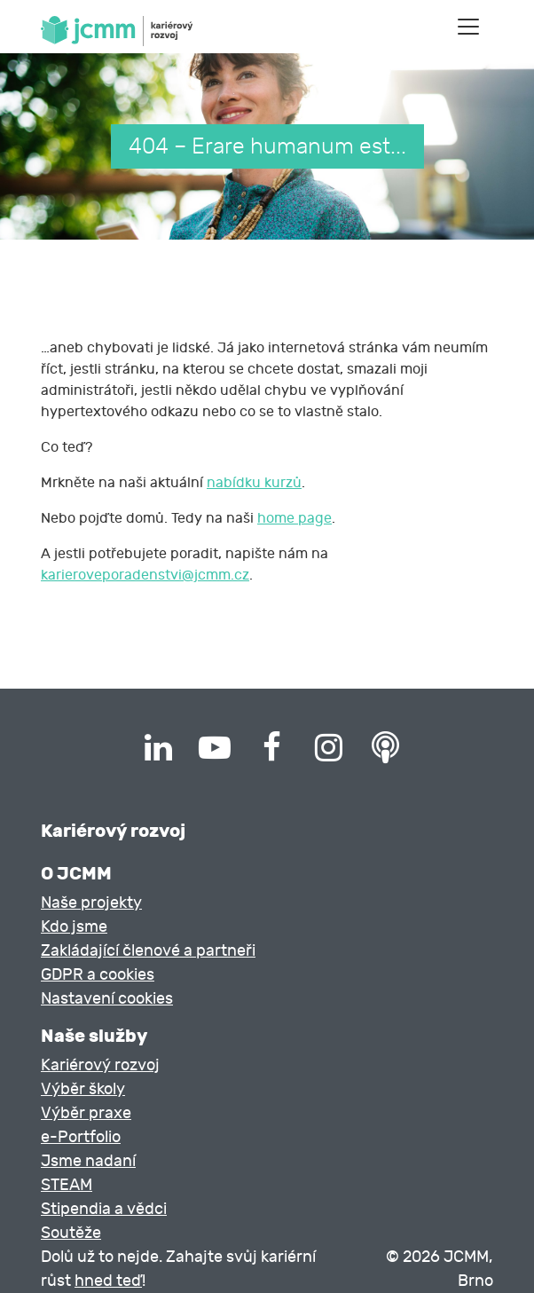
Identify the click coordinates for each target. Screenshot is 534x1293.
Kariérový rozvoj (100, 1065)
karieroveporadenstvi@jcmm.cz (145, 575)
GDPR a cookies (97, 975)
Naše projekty (91, 903)
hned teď (108, 1281)
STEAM (66, 1185)
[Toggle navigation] (468, 26)
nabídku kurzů (254, 483)
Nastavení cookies (107, 998)
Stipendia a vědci (104, 1209)
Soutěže (71, 1233)
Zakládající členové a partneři (148, 951)
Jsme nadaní (88, 1161)
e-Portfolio (81, 1137)
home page (294, 518)
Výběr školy (83, 1089)
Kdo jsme (74, 927)
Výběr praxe (86, 1113)
